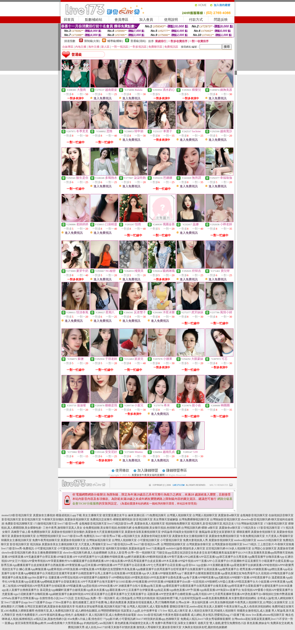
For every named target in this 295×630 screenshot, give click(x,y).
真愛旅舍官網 (285, 548)
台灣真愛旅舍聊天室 (198, 544)
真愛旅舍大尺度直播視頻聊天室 (104, 531)
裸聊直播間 (243, 531)
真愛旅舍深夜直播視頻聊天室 (143, 531)
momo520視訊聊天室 (269, 540)
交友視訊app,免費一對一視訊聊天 (95, 598)
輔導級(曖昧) (115, 41)
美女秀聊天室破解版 (165, 519)
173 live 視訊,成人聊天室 (173, 610)
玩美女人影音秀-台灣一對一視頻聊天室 (132, 552)
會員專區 (121, 19)
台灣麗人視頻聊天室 (179, 515)
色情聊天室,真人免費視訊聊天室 (54, 610)
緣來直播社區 (136, 515)
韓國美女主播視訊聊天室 (16, 540)
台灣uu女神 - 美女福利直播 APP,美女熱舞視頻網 (205, 602)
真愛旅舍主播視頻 (44, 515)
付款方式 (196, 19)
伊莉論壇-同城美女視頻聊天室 (179, 531)
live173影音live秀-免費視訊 (78, 536)
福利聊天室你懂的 (117, 548)
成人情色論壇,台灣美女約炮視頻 (135, 598)
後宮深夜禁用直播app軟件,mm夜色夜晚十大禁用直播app (49, 623)
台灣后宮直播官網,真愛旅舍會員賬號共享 (49, 606)
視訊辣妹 (35, 544)
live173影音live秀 (68, 523)
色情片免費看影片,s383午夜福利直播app (40, 614)
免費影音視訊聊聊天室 (19, 523)
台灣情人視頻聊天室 (124, 540)
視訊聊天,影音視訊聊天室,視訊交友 (212, 523)
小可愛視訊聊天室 (148, 540)
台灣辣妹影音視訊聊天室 (225, 519)
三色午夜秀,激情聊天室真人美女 (62, 527)
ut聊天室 (213, 527)
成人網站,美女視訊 (202, 614)
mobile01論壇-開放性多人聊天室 (185, 548)
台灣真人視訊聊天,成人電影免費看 (148, 606)
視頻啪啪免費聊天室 (177, 523)
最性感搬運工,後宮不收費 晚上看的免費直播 (100, 602)
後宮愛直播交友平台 (115, 515)
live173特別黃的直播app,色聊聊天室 (158, 619)
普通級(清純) (138, 41)
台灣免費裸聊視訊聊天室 (194, 519)
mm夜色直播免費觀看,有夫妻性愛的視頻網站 (229, 598)
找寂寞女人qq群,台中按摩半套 (139, 610)
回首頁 (69, 19)
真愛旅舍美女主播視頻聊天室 (190, 536)
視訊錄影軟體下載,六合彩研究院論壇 (178, 598)
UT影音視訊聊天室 (268, 527)
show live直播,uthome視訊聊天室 (264, 614)
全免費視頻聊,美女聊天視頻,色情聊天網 (107, 527)
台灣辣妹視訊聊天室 (98, 540)
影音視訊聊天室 (11, 519)
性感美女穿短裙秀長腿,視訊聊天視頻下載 (101, 606)
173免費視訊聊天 (155, 515)
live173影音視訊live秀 (120, 544)
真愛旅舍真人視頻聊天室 (149, 523)
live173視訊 (250, 544)
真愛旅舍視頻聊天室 (77, 519)
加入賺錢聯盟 (147, 470)
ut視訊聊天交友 (130, 536)
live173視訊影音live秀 (120, 523)
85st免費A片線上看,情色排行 (85, 619)
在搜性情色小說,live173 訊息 (56, 598)
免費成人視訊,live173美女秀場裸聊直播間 (205, 619)
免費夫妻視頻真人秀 (195, 540)
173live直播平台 (62, 602)
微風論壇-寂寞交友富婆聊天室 (217, 531)
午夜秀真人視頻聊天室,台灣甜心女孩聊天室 (261, 602)
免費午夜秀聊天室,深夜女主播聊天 (176, 623)
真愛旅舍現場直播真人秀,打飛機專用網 (151, 602)
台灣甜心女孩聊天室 (264, 548)
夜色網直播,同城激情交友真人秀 (134, 623)
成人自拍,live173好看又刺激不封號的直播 (110, 627)
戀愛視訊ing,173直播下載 (229, 614)
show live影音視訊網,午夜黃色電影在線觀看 (163, 614)
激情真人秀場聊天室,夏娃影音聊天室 (158, 627)
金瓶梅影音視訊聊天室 (254, 515)
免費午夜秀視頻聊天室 (46, 540)
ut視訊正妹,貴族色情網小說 (50, 619)
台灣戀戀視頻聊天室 (48, 536)
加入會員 (146, 19)
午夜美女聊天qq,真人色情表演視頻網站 (247, 606)
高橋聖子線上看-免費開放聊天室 (31, 531)
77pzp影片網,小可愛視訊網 (119, 619)
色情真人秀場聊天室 (92, 548)
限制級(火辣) (92, 41)
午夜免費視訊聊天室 (252, 536)
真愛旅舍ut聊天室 (228, 515)
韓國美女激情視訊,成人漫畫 (254, 610)
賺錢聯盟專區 (176, 470)
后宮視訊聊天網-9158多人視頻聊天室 (228, 548)
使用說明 (171, 19)
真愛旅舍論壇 (137, 548)
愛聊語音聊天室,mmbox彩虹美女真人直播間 (196, 606)
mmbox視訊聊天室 (245, 540)
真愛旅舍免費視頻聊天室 (224, 536)
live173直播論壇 (155, 548)
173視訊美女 (248, 527)
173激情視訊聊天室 (45, 523)
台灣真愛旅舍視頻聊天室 (227, 544)
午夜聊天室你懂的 (53, 519)
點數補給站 (93, 19)
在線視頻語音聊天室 (280, 515)
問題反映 (221, 19)
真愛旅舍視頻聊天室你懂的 (68, 531)
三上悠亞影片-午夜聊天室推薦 (275, 544)
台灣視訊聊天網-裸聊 (194, 527)
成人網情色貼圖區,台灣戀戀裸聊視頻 (97, 610)
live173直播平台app (16, 602)
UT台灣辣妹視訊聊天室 (249, 523)
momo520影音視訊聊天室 (17, 515)
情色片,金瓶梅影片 (76, 614)
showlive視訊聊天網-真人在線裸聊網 (85, 552)
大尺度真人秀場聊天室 (279, 536)
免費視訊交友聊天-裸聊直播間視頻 (111, 519)
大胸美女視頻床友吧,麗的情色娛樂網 (204, 627)
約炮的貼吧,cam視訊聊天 (99, 623)
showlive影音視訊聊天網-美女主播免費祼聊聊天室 (32, 552)
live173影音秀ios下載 (108, 536)
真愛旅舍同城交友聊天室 (156, 536)
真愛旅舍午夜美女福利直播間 (148, 475)
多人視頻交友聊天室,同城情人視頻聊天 (212, 610)
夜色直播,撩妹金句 (258, 623)
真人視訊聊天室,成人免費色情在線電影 (112, 614)
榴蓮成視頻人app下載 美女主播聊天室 (79, 515)
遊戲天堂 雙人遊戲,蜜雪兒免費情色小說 (222, 623)
